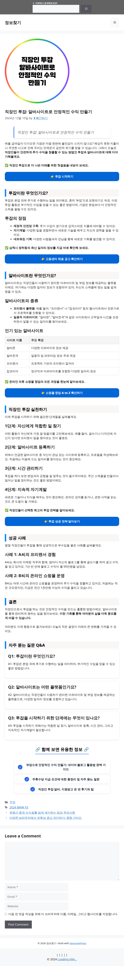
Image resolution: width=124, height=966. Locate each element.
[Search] (86, 9)
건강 (12, 802)
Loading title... (67, 959)
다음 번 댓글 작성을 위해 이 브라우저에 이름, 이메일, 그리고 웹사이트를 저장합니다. (63, 914)
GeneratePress (78, 943)
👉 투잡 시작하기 (62, 176)
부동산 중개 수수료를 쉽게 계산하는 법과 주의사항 (42, 812)
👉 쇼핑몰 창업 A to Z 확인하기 (62, 393)
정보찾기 (13, 22)
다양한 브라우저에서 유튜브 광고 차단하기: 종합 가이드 (46, 818)
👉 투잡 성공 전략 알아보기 (62, 521)
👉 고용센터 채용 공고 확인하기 (62, 259)
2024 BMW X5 (19, 807)
